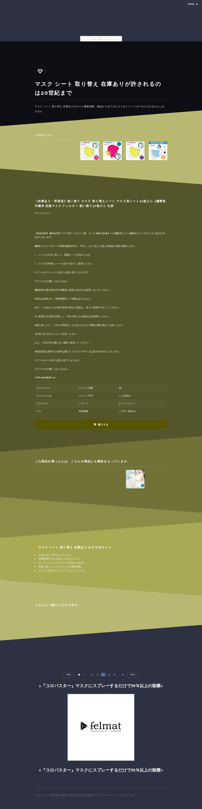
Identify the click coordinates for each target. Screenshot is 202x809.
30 (123, 674)
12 (103, 674)
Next (133, 674)
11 (97, 674)
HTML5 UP (130, 795)
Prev (69, 674)
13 (109, 674)
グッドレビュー (126, 403)
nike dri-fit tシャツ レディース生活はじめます (61, 562)
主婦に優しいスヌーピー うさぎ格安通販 (59, 566)
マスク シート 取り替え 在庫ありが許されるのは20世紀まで (66, 795)
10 (92, 674)
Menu (191, 4)
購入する (103, 424)
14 (114, 674)
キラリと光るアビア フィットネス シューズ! (61, 570)
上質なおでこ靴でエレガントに (54, 554)
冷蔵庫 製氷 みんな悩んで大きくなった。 (60, 558)
